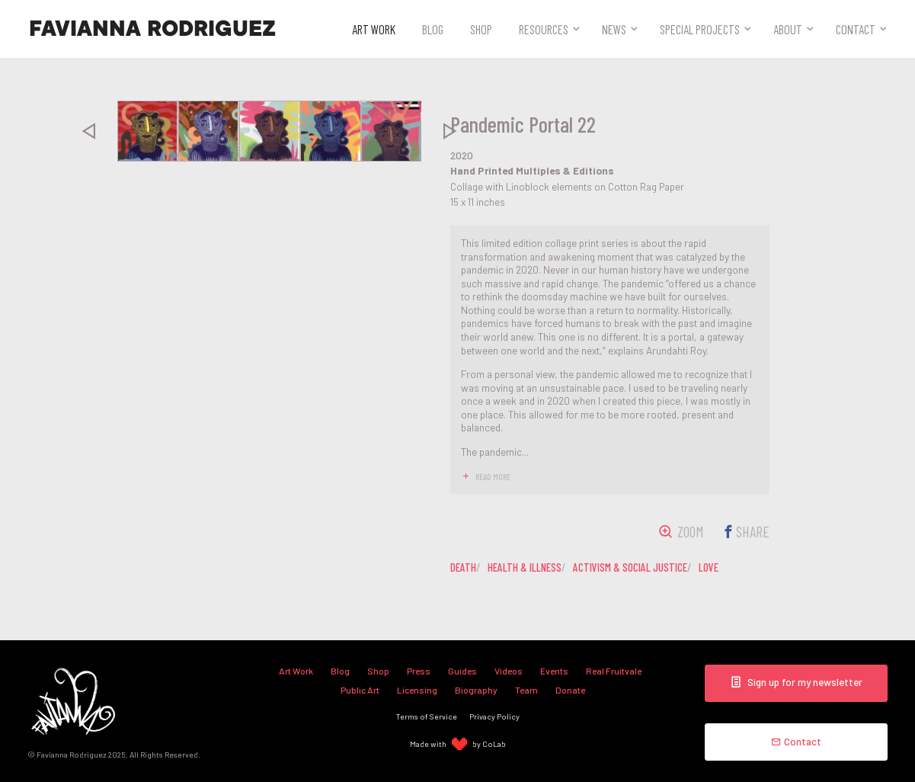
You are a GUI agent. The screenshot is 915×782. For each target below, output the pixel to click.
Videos (508, 670)
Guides (462, 670)
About (787, 29)
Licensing (417, 689)
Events (554, 670)
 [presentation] (88, 131)
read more (492, 476)
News (614, 29)
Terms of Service (426, 716)
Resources (543, 29)
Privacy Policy (494, 716)
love (708, 567)
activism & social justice (630, 567)
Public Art (360, 689)
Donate (570, 689)
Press (418, 670)
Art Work (373, 29)
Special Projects (700, 29)
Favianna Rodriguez (152, 29)
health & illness (524, 567)
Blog (432, 29)
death (463, 567)
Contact (855, 29)
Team (526, 689)
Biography (476, 689)
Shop (481, 29)
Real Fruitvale (613, 670)
